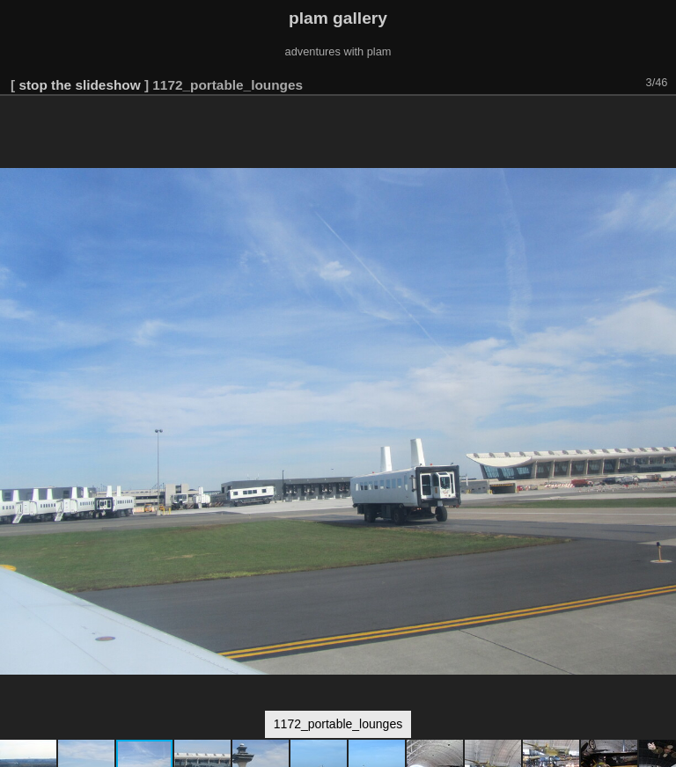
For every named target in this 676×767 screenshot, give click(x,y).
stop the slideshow (79, 84)
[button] (660, 120)
